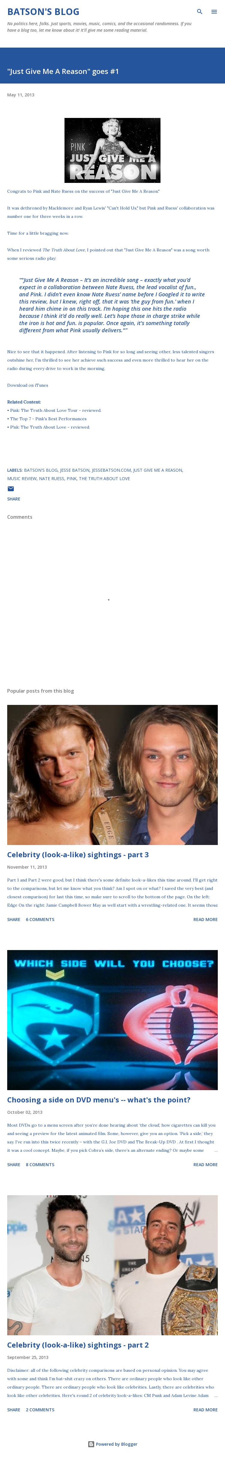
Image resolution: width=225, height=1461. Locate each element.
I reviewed (52, 250)
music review (22, 478)
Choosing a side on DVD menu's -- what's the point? (98, 1100)
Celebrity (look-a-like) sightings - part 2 (78, 1345)
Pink (71, 478)
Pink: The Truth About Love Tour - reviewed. (55, 410)
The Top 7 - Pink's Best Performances (48, 418)
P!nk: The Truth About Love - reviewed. (50, 427)
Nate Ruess (51, 478)
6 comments (40, 919)
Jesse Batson (74, 470)
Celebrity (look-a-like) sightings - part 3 (78, 854)
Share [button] (13, 499)
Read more (206, 919)
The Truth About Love (104, 478)
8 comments (40, 1164)
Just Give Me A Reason (157, 470)
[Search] (199, 10)
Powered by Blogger (112, 1444)
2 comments (40, 1410)
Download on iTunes (27, 385)
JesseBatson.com (111, 470)
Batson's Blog (43, 11)
